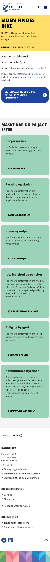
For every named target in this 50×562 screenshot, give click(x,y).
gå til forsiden (33, 73)
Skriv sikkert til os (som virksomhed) (20, 477)
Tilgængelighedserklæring (15, 522)
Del (6, 435)
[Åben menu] (46, 7)
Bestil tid (6, 494)
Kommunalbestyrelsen (20, 410)
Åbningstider (9, 499)
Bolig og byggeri (17, 354)
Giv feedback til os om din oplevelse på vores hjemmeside (20, 95)
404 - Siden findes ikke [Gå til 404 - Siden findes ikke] (23, 47)
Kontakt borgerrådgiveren (15, 505)
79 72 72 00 (6, 465)
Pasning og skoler (18, 215)
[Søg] (39, 7)
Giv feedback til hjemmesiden (17, 527)
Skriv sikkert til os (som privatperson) (21, 473)
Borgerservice (15, 168)
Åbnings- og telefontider (14, 469)
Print (17, 435)
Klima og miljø (16, 258)
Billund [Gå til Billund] (5, 47)
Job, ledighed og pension (22, 311)
